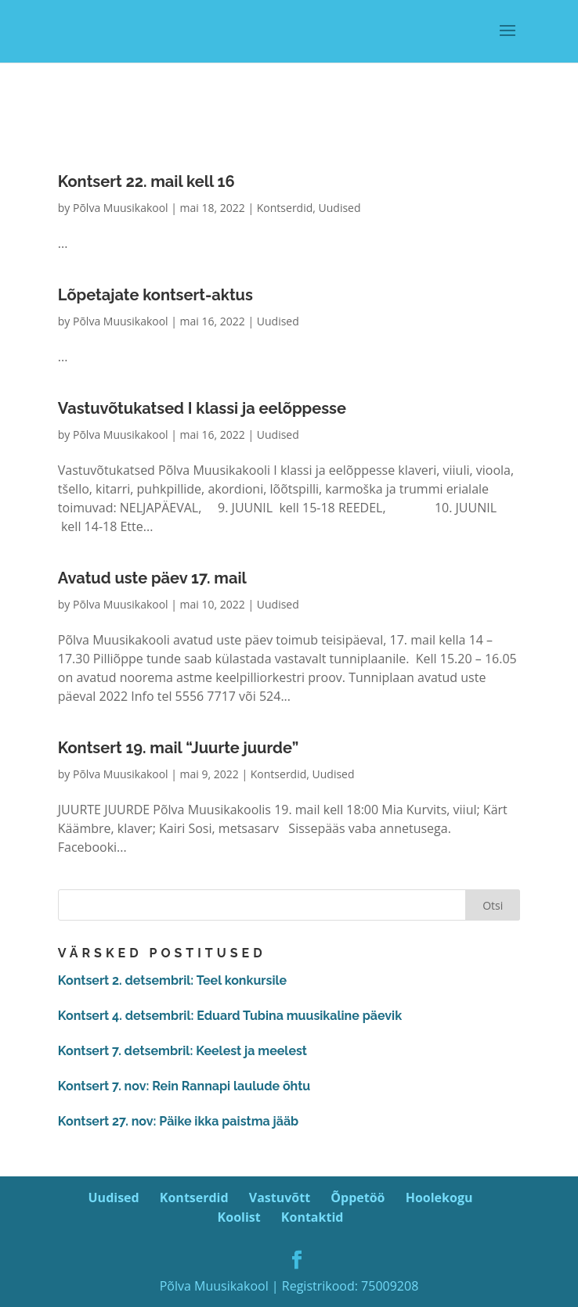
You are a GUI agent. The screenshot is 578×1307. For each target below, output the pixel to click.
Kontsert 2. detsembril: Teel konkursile (172, 980)
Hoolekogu (439, 1197)
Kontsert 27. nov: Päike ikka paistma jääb (178, 1121)
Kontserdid (285, 207)
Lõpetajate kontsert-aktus (155, 294)
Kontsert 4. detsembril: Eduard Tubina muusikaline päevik (230, 1015)
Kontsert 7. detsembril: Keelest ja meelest (182, 1050)
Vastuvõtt (279, 1197)
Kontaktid (312, 1217)
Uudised (340, 207)
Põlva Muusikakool (120, 207)
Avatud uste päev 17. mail (152, 578)
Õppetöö (358, 1197)
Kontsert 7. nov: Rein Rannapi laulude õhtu (184, 1086)
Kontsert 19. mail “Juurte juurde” (178, 747)
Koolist (239, 1217)
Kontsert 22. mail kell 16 (146, 181)
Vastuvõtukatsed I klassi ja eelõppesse (202, 408)
